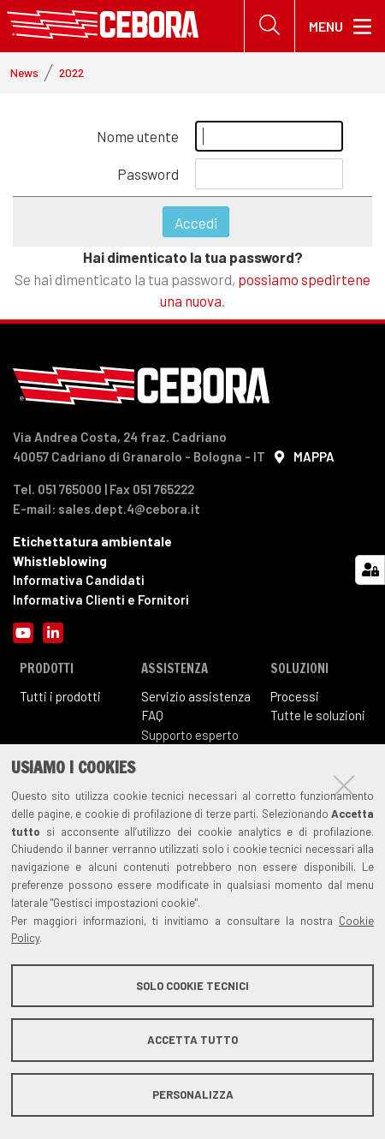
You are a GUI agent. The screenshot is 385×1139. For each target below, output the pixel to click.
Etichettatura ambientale (92, 541)
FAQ (152, 715)
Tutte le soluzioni (317, 715)
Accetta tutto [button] (192, 1040)
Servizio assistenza (196, 696)
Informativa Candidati (79, 579)
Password (148, 173)
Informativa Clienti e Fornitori (101, 599)
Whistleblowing (60, 561)
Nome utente (138, 136)
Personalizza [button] (193, 1094)
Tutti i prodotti (60, 696)
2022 (71, 72)
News (24, 72)
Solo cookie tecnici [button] (192, 986)
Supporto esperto (190, 734)
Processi (294, 696)
